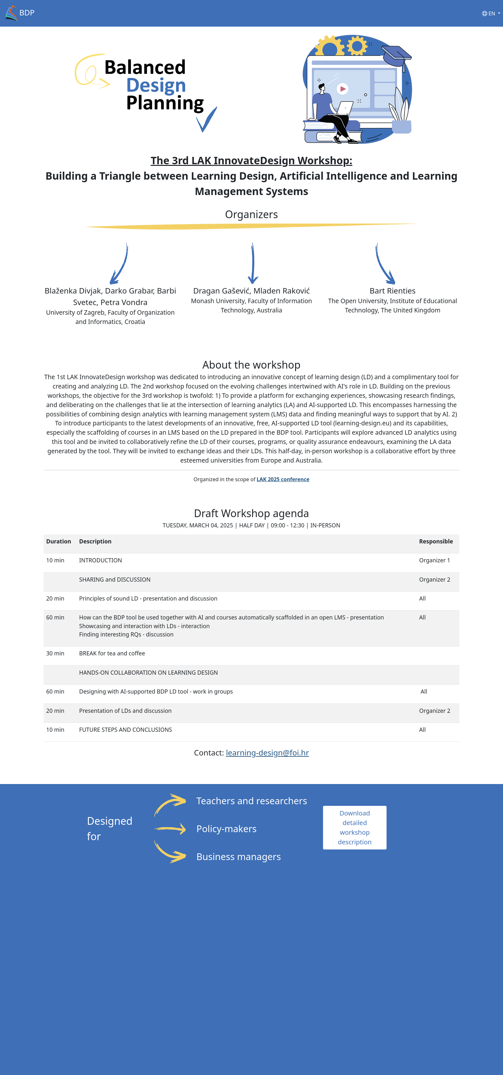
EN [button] (489, 13)
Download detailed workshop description (354, 827)
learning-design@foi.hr (267, 752)
